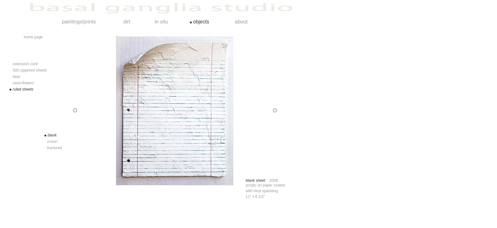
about (241, 21)
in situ (161, 21)
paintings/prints (79, 21)
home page (33, 37)
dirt (126, 21)
